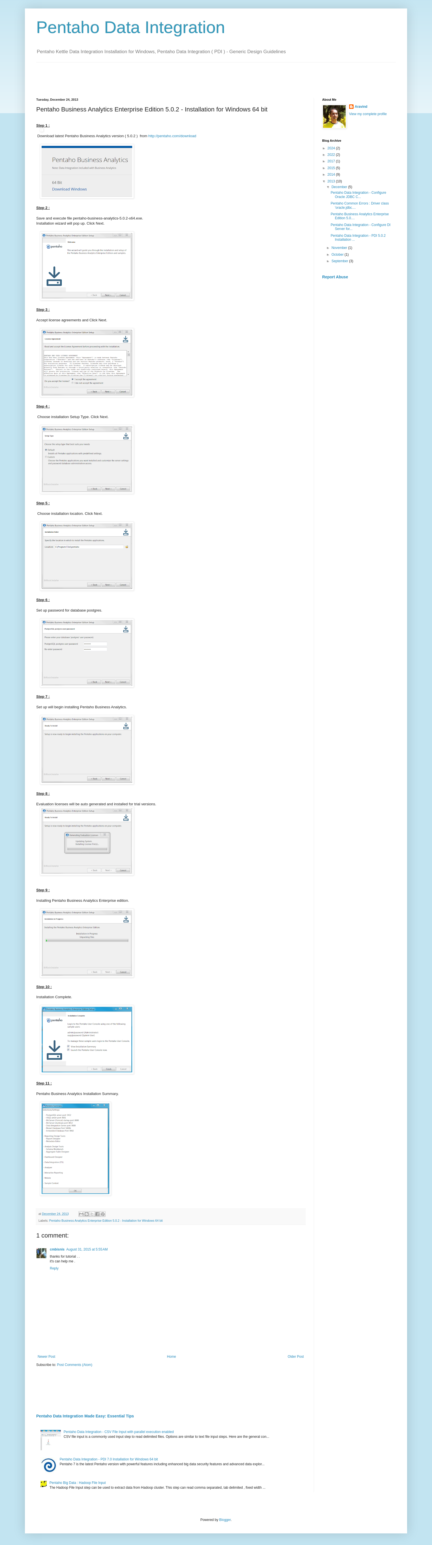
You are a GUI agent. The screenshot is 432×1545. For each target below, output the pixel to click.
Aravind (361, 107)
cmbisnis (57, 1249)
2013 (332, 181)
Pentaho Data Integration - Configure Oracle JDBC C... (358, 195)
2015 (332, 168)
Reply (54, 1268)
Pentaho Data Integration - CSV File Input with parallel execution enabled (119, 1432)
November (340, 248)
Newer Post (46, 1357)
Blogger (225, 1520)
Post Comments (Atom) (74, 1365)
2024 (332, 148)
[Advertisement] (139, 75)
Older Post (296, 1357)
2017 (332, 161)
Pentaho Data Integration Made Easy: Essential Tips (85, 1416)
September (340, 261)
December (340, 187)
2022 (332, 155)
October (338, 255)
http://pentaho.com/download (172, 136)
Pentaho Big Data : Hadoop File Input (78, 1483)
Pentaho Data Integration (130, 27)
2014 (332, 175)
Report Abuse (335, 277)
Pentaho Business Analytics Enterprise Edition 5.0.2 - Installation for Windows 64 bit (106, 1220)
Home (171, 1357)
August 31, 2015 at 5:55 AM (87, 1249)
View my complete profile (368, 114)
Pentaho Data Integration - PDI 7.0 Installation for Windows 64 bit (109, 1459)
